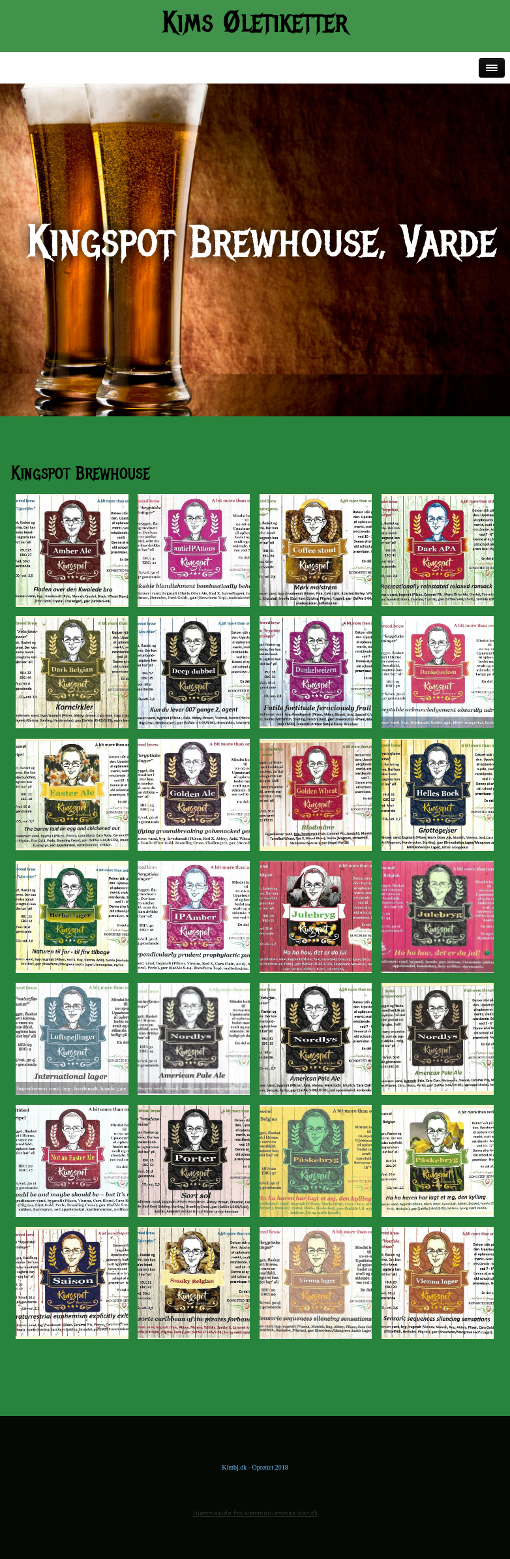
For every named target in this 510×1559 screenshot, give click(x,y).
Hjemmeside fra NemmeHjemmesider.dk (255, 1513)
